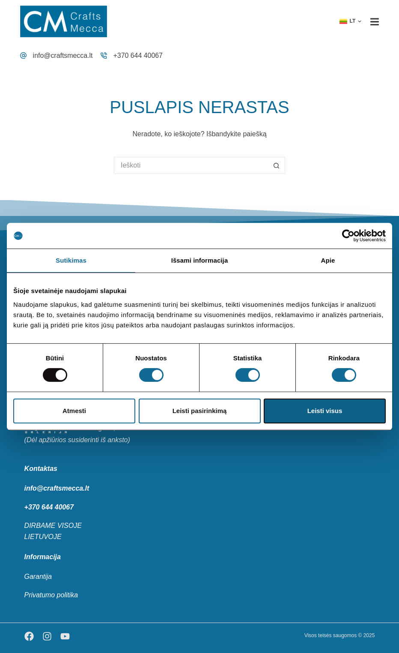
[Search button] (276, 165)
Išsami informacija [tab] (199, 260)
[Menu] (374, 21)
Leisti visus (324, 410)
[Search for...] (191, 165)
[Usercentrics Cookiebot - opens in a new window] (348, 235)
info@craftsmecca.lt (63, 55)
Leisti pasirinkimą (200, 410)
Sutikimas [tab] (71, 260)
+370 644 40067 (138, 55)
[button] (350, 21)
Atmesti (74, 410)
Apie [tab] (328, 260)
